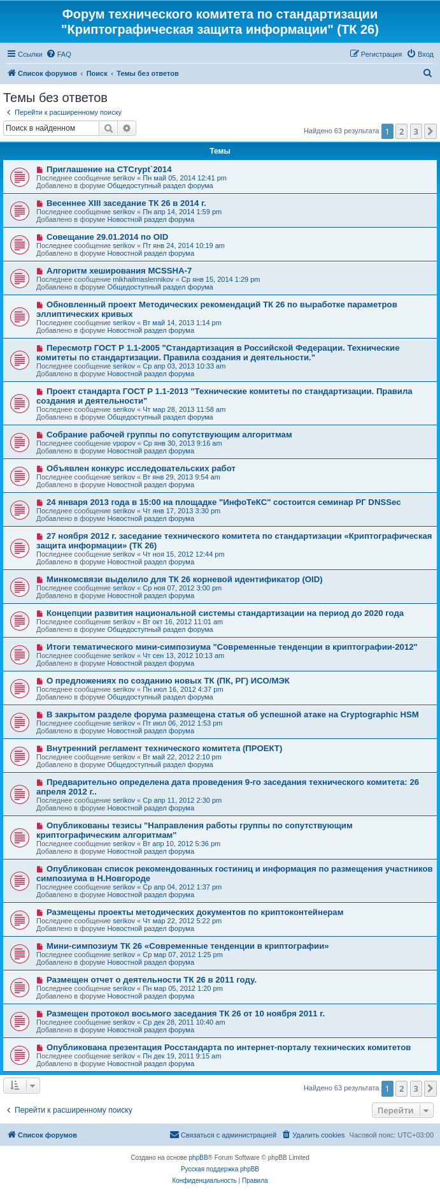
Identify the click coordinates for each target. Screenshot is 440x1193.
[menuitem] (58, 54)
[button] (430, 131)
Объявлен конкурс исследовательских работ (141, 468)
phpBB (198, 1157)
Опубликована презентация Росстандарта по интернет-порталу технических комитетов (228, 1047)
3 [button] (416, 131)
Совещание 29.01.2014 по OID (107, 237)
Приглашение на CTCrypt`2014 (109, 169)
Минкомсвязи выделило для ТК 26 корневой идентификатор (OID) (184, 579)
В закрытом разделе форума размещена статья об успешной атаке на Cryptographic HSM (232, 714)
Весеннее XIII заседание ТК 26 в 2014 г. (126, 203)
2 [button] (401, 131)
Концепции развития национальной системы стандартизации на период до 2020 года (225, 613)
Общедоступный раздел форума (160, 185)
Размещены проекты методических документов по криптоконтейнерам (195, 912)
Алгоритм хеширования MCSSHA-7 (119, 270)
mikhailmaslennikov (143, 279)
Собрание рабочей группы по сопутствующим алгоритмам (169, 434)
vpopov (124, 443)
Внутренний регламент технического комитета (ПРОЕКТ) (164, 748)
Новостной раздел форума (150, 219)
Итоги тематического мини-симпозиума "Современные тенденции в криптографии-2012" (232, 647)
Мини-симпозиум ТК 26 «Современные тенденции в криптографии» (187, 946)
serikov (124, 178)
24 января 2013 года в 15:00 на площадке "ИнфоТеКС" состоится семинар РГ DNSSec (223, 502)
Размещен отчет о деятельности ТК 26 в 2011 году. (151, 979)
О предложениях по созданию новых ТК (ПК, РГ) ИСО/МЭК (168, 680)
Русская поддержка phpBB (220, 1169)
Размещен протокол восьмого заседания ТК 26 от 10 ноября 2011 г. (185, 1013)
